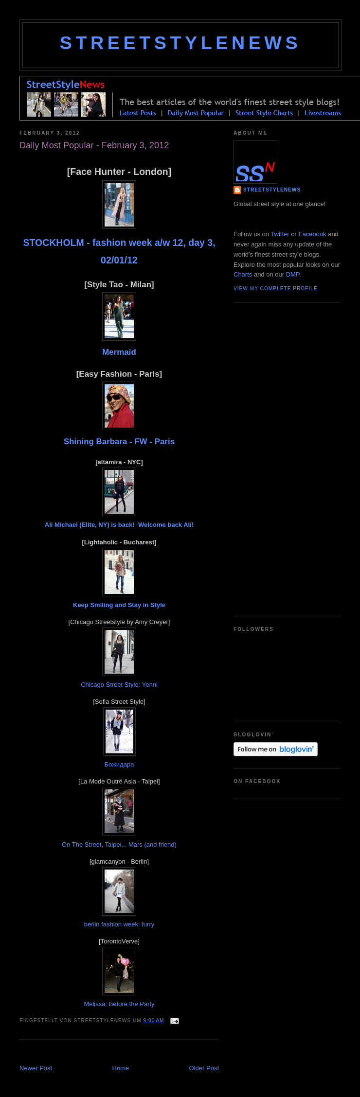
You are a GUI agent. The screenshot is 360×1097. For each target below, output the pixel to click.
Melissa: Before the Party (119, 1004)
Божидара (119, 764)
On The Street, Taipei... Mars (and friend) (119, 844)
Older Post (204, 1068)
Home (120, 1068)
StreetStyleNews (180, 43)
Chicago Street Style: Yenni (119, 684)
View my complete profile (276, 288)
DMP (292, 274)
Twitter (279, 234)
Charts (243, 274)
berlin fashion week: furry (119, 924)
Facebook (312, 234)
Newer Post (35, 1068)
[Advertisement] (272, 458)
